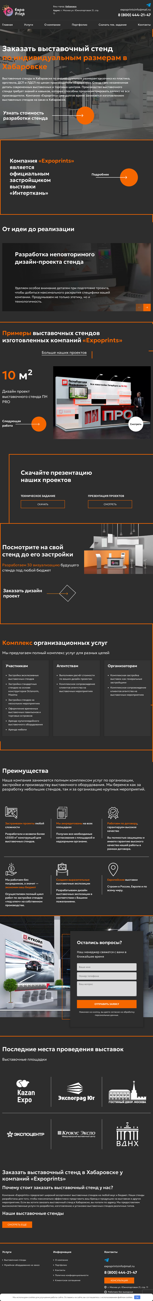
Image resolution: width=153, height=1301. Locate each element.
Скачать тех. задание (113, 24)
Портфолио (79, 24)
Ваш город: (66, 6)
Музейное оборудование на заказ (21, 1265)
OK (137, 1297)
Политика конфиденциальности (71, 1275)
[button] (147, 307)
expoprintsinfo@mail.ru (135, 9)
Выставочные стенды (15, 1260)
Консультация (119, 1280)
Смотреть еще (17, 1224)
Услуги (28, 24)
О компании (52, 24)
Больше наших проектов (64, 352)
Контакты (144, 24)
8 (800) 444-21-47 (134, 15)
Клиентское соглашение (67, 1280)
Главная (7, 24)
